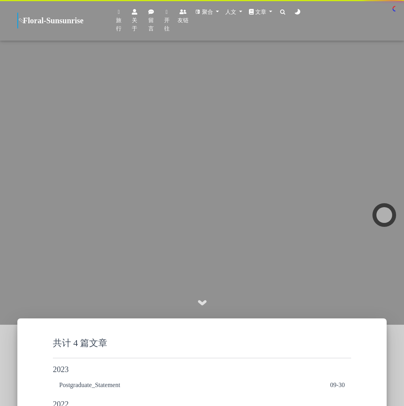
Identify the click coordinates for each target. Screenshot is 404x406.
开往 (167, 20)
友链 (183, 16)
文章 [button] (258, 12)
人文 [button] (231, 12)
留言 (151, 20)
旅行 (119, 20)
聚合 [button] (204, 12)
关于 (134, 20)
